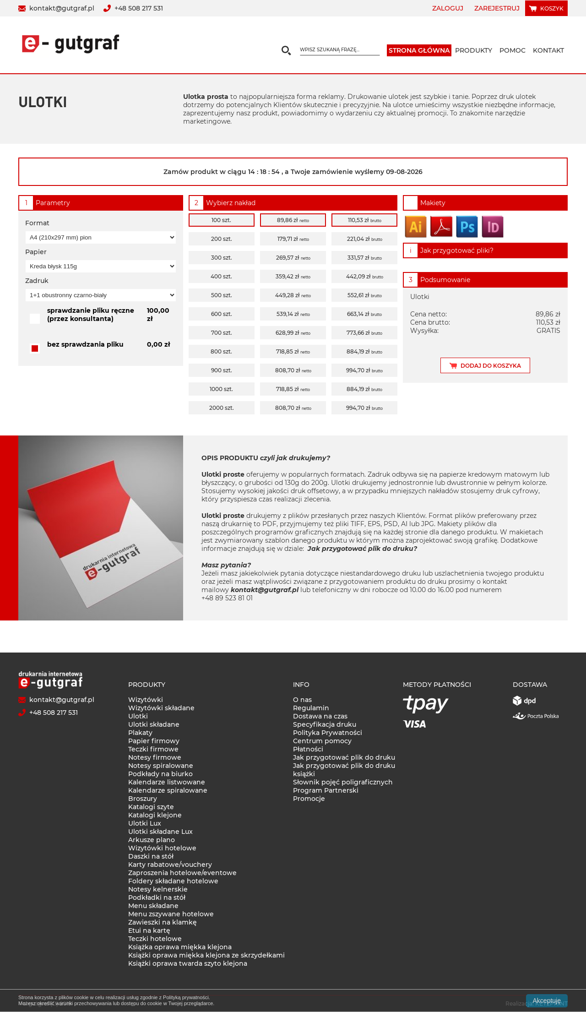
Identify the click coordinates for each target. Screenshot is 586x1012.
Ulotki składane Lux (160, 831)
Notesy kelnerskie (158, 889)
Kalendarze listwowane (166, 782)
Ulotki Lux (144, 823)
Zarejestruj (497, 8)
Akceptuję (547, 1000)
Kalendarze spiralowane (167, 790)
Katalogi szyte (151, 807)
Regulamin (311, 708)
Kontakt (548, 50)
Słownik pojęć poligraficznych (343, 782)
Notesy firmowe (154, 757)
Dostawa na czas (320, 716)
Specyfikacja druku (324, 724)
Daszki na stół (151, 856)
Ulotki (138, 716)
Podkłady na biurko (160, 774)
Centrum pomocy (322, 741)
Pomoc (512, 50)
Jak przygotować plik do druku (344, 757)
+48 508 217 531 (138, 8)
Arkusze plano (151, 840)
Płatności (308, 749)
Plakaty (140, 733)
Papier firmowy (153, 741)
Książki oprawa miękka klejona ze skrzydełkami (206, 955)
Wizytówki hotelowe (162, 848)
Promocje (309, 798)
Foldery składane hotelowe (173, 881)
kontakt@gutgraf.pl (61, 8)
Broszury (142, 798)
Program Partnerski (325, 790)
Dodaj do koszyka (491, 365)
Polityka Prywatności (327, 733)
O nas (302, 700)
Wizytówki (145, 700)
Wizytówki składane (161, 708)
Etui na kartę (149, 930)
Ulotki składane (153, 724)
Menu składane (153, 906)
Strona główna (419, 50)
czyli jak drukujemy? (295, 458)
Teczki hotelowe (155, 939)
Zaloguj (447, 8)
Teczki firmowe (153, 749)
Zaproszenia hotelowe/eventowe (182, 873)
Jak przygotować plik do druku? (362, 548)
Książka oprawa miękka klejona (180, 947)
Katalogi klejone (155, 815)
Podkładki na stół (156, 897)
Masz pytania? (226, 565)
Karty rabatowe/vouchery (170, 864)
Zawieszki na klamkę (162, 922)
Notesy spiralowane (160, 766)
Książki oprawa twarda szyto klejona (187, 963)
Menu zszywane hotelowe (171, 914)
